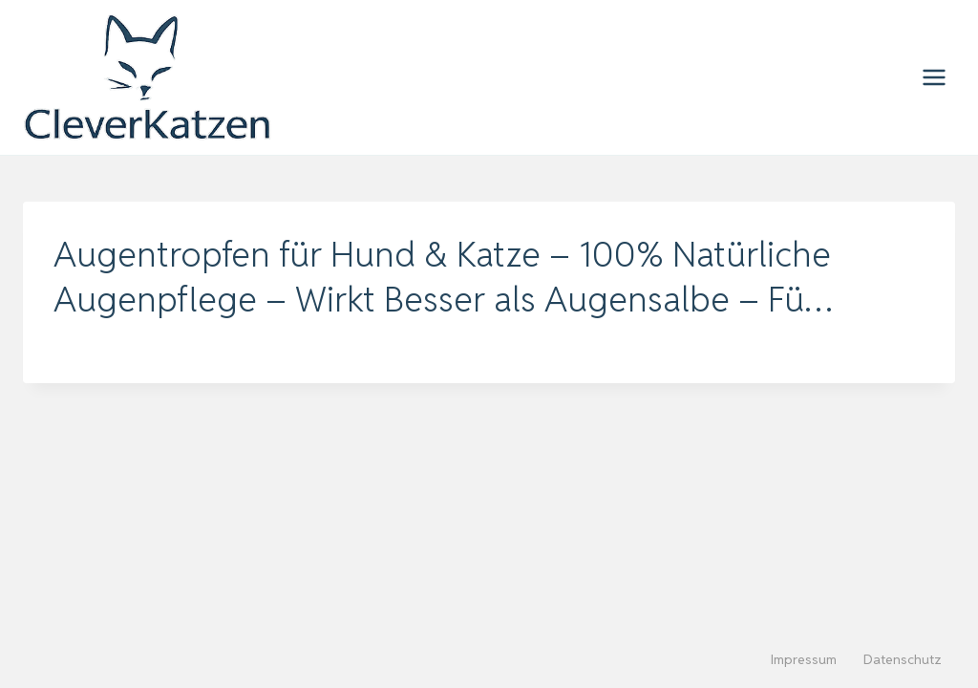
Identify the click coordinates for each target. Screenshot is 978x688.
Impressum (804, 659)
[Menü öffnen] (933, 77)
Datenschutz (902, 659)
